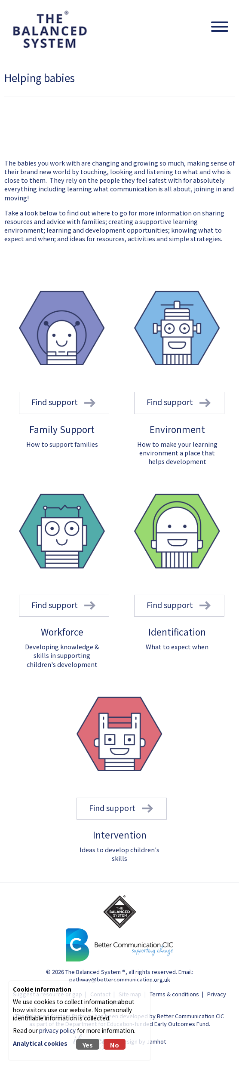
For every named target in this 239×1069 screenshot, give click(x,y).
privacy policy (57, 1030)
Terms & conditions (174, 994)
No (114, 1044)
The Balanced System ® (95, 972)
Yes (88, 1044)
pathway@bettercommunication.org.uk (119, 979)
